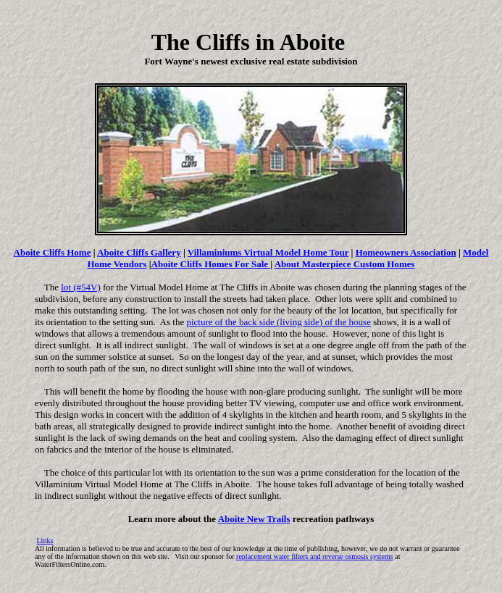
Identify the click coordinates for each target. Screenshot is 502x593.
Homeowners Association (406, 252)
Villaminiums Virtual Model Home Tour (268, 252)
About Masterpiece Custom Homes (345, 263)
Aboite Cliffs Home (52, 252)
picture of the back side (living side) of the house (278, 321)
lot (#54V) (81, 287)
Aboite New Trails (254, 518)
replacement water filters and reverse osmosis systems (314, 556)
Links (45, 540)
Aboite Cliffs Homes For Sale (211, 263)
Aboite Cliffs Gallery (139, 252)
